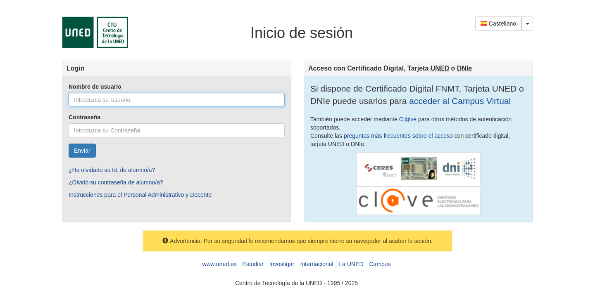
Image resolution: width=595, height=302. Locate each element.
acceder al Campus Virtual (459, 101)
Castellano (498, 23)
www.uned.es (219, 264)
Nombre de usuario (95, 86)
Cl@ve (407, 119)
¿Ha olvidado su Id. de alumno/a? (112, 170)
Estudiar (253, 264)
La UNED (351, 264)
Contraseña (84, 117)
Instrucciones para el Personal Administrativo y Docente (140, 194)
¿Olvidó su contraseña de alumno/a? (116, 182)
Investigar (282, 264)
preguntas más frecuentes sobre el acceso (398, 135)
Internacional (316, 264)
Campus (379, 264)
